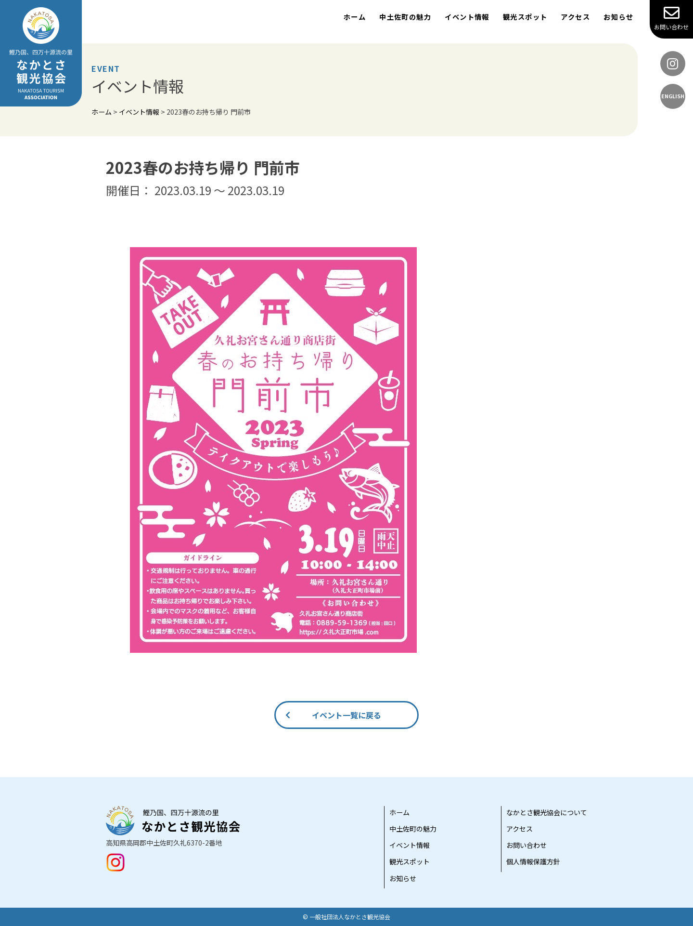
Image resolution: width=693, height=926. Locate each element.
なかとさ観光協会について (546, 812)
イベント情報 (467, 17)
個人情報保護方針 (533, 861)
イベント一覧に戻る (346, 715)
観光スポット (525, 17)
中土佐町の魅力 (405, 17)
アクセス (575, 17)
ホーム (355, 17)
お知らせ (618, 17)
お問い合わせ (671, 18)
